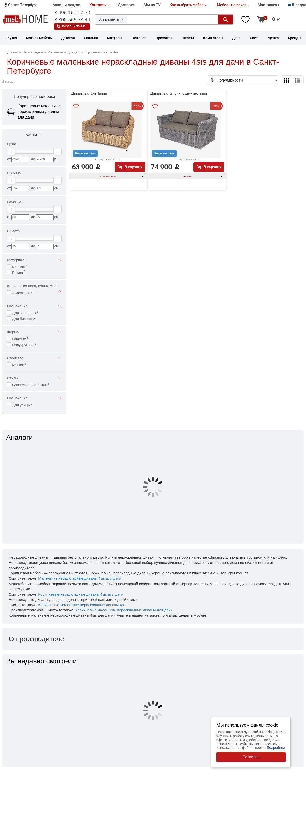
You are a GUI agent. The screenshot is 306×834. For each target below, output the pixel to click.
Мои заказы (268, 5)
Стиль (34, 378)
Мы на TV (152, 5)
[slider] (11, 151)
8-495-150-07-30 (72, 13)
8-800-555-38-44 (72, 20)
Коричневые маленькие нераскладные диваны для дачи (123, 610)
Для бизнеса (24, 318)
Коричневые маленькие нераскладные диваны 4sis (82, 605)
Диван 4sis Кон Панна (89, 93)
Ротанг (18, 272)
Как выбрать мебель (188, 5)
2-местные (22, 292)
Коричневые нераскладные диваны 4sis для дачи (80, 594)
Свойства (34, 358)
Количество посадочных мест (34, 286)
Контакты (98, 5)
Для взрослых (25, 312)
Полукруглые (24, 344)
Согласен (251, 757)
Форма (34, 332)
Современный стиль (30, 384)
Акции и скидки (66, 5)
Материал (34, 260)
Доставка (126, 5)
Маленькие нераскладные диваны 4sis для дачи (79, 578)
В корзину (133, 167)
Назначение (34, 306)
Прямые (20, 339)
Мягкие (19, 364)
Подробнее (276, 748)
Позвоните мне (73, 26)
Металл (19, 266)
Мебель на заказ (231, 5)
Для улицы (22, 405)
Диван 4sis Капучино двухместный (178, 93)
